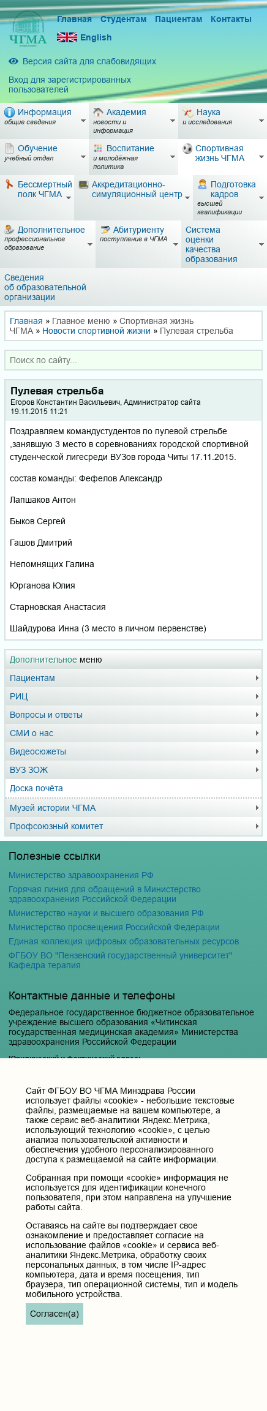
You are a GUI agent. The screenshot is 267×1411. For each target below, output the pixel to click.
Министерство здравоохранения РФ (81, 875)
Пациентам (178, 19)
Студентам (123, 19)
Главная (74, 19)
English (84, 37)
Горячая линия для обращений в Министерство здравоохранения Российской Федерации (105, 894)
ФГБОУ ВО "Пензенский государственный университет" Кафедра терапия (120, 960)
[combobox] (133, 360)
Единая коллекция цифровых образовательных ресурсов (124, 941)
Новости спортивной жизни (96, 331)
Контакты (231, 19)
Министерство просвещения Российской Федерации (114, 927)
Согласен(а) (54, 1314)
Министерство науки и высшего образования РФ (106, 913)
